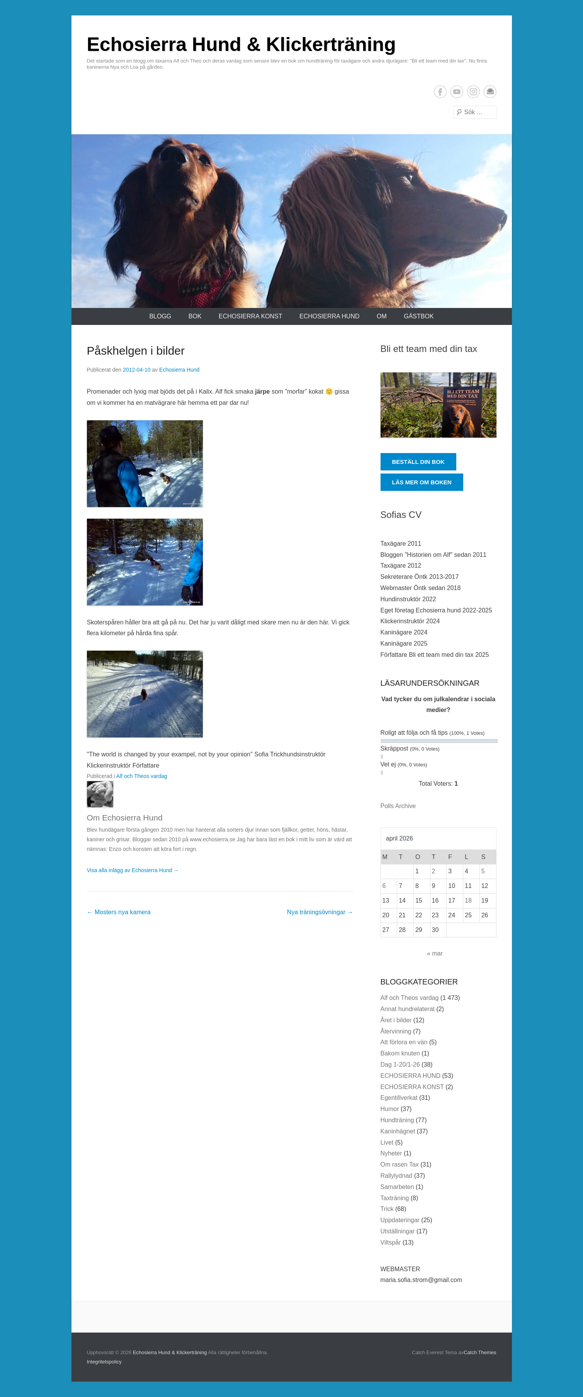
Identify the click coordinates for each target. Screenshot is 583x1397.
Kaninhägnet (398, 1131)
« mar (435, 953)
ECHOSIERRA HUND (329, 316)
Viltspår (391, 1242)
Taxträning (395, 1198)
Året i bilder (396, 1020)
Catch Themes (480, 1352)
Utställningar (398, 1231)
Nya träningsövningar (320, 912)
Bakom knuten (400, 1053)
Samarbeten (397, 1187)
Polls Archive (398, 806)
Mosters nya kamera (119, 912)
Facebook (440, 91)
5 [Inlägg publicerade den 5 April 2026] (483, 871)
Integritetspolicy (104, 1362)
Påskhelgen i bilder (136, 350)
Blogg (160, 316)
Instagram (473, 91)
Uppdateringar (400, 1220)
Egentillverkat (399, 1097)
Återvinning (396, 1031)
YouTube (456, 91)
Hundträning (397, 1120)
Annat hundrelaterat (408, 1009)
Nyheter (391, 1153)
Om (382, 316)
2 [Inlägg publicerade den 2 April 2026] (433, 871)
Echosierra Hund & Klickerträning (241, 44)
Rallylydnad (397, 1175)
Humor (390, 1109)
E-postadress (490, 91)
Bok (195, 316)
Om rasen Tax (400, 1164)
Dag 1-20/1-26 (400, 1064)
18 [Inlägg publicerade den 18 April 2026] (468, 900)
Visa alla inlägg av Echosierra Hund (133, 870)
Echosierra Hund (179, 370)
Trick (387, 1209)
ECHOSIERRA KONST (250, 316)
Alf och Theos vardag (141, 776)
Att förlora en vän (404, 1042)
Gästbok (418, 316)
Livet (387, 1142)
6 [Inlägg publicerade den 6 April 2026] (384, 886)
